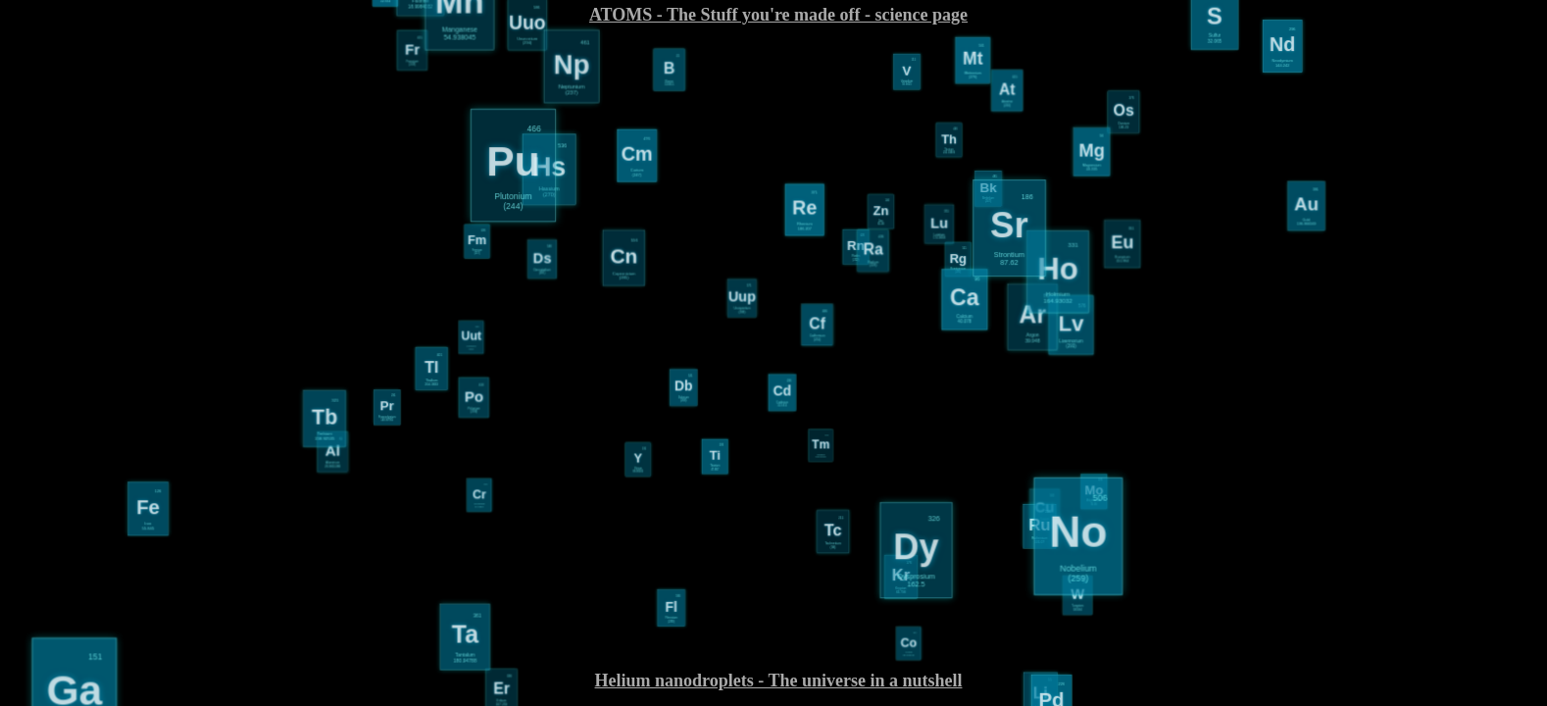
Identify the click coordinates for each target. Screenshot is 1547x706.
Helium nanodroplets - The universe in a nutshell (779, 680)
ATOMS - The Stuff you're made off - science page (778, 15)
